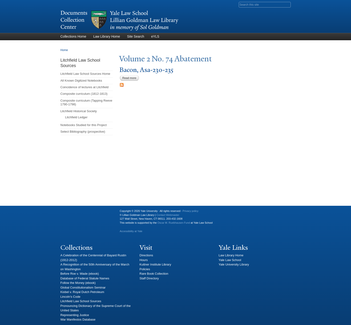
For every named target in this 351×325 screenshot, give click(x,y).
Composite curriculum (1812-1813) (84, 93)
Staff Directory (149, 278)
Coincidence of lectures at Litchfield (85, 87)
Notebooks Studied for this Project (84, 125)
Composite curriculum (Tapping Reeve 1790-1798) (86, 102)
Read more (130, 78)
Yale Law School (230, 260)
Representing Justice (75, 315)
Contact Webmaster (167, 215)
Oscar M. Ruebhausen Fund (173, 222)
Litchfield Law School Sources (81, 301)
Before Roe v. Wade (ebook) (80, 273)
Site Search (135, 36)
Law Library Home (106, 36)
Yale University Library (234, 264)
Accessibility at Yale (131, 231)
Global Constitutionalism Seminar (83, 287)
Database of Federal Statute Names (85, 278)
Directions (146, 255)
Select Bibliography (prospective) (83, 131)
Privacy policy (190, 211)
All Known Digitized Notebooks (81, 80)
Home (64, 50)
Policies (145, 269)
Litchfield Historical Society (79, 111)
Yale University (68, 213)
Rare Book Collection (154, 273)
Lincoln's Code (71, 296)
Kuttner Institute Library (155, 264)
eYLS (155, 36)
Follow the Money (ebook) (78, 283)
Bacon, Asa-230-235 (146, 69)
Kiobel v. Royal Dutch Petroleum (82, 292)
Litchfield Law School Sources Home (85, 73)
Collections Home (73, 36)
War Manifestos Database (78, 319)
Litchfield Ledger (76, 117)
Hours (144, 260)
